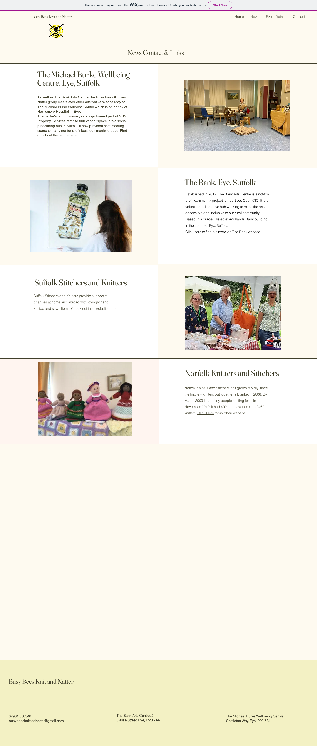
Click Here (205, 413)
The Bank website (246, 232)
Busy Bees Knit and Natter (52, 16)
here (73, 135)
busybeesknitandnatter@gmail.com (36, 721)
